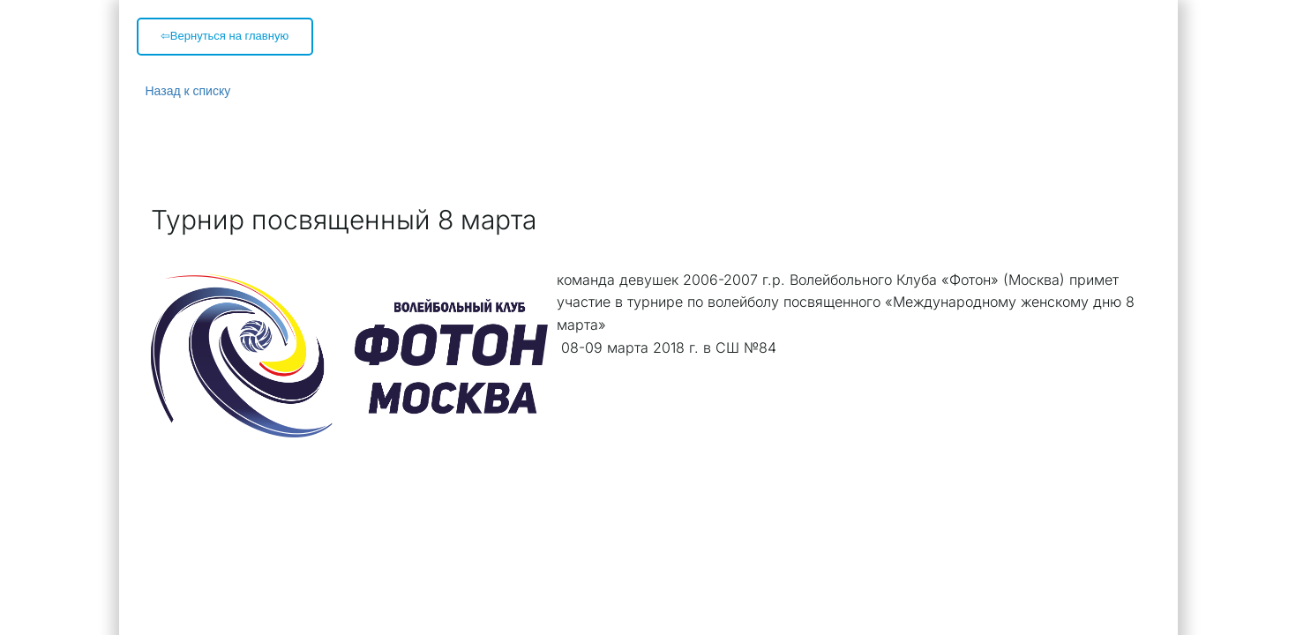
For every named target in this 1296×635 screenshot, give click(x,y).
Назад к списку (188, 91)
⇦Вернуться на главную (224, 35)
